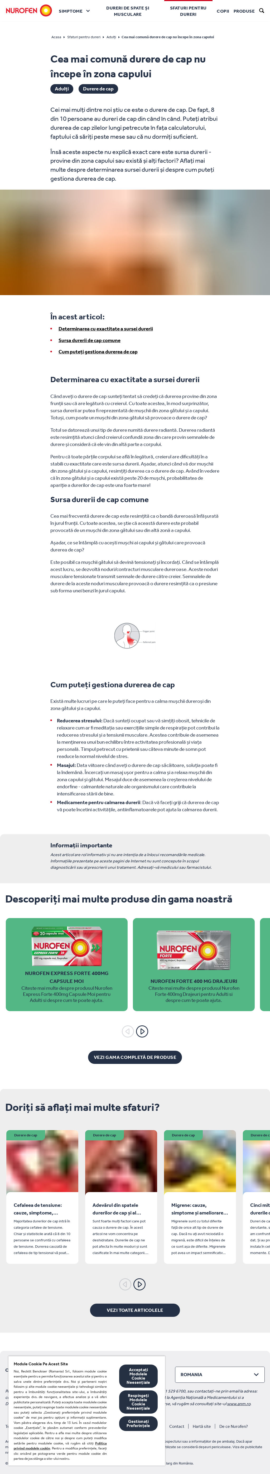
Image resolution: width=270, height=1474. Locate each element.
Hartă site (202, 1426)
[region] (86, 1411)
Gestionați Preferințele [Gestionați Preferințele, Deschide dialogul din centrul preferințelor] (138, 1423)
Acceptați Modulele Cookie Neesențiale (138, 1376)
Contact (176, 1426)
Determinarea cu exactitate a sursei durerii (106, 329)
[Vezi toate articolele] (135, 1310)
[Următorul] (142, 1031)
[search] (262, 10)
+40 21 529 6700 (170, 1391)
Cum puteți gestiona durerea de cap (98, 352)
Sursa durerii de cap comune (89, 340)
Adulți (62, 89)
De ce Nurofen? (233, 1426)
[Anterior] (128, 1031)
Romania (191, 1374)
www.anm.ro (238, 1403)
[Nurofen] (29, 10)
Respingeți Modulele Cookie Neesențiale (138, 1402)
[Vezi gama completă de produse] (135, 1057)
